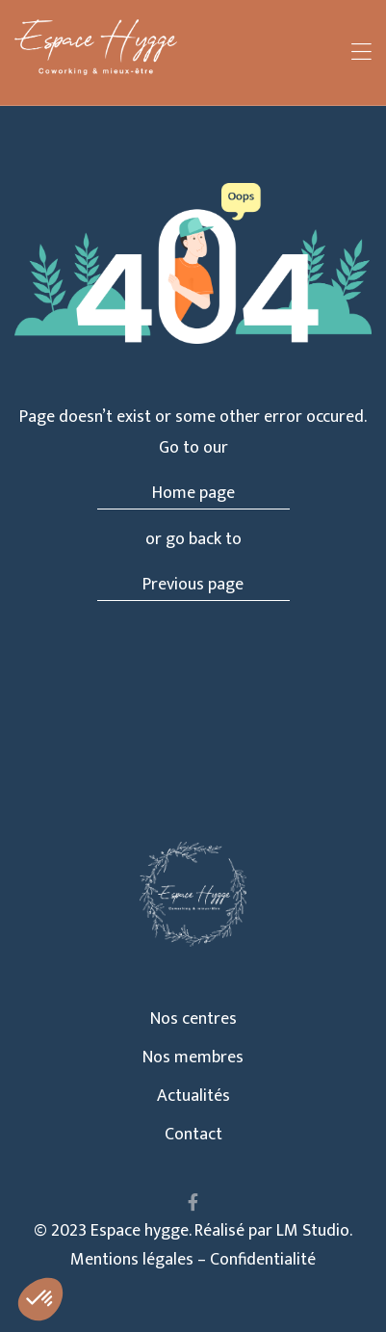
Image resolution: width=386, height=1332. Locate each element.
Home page (193, 493)
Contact (193, 1134)
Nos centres (193, 1019)
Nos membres (193, 1057)
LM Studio (312, 1230)
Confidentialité (263, 1259)
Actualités (193, 1096)
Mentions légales (131, 1259)
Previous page (193, 584)
